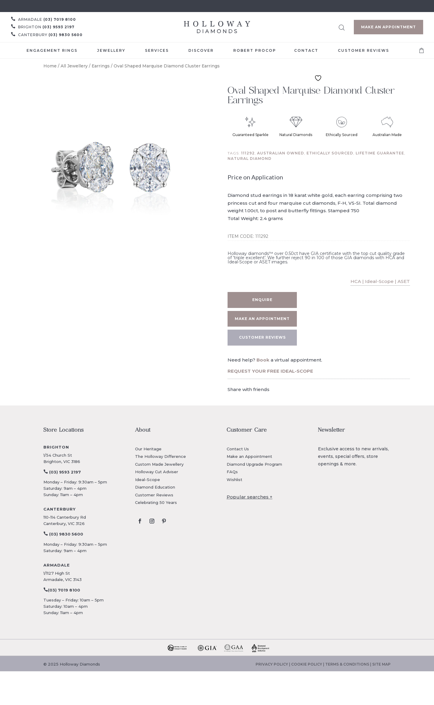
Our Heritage (148, 448)
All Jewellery (74, 66)
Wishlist (234, 479)
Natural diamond (250, 158)
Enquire (262, 299)
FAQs (232, 471)
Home (50, 66)
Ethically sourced (330, 153)
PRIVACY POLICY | (273, 664)
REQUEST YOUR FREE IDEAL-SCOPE (270, 371)
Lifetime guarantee (380, 153)
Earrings (101, 66)
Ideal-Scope (147, 479)
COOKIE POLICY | (308, 664)
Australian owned (280, 153)
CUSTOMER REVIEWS (262, 337)
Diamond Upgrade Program (254, 464)
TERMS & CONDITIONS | (348, 664)
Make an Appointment (388, 27)
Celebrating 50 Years (156, 502)
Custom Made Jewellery (159, 464)
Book (262, 360)
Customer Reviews (154, 494)
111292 (248, 153)
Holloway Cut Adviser (156, 471)
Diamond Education (155, 487)
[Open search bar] (342, 26)
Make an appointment (262, 318)
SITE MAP (381, 664)
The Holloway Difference (160, 456)
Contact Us (238, 448)
